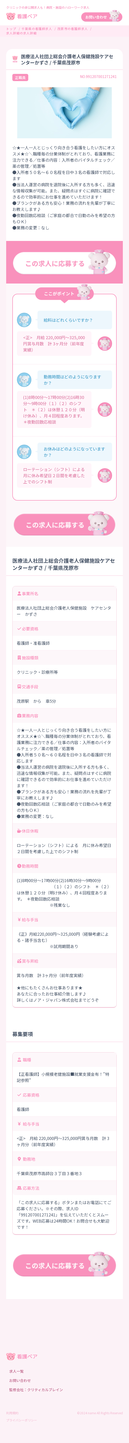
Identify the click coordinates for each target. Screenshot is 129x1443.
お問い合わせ (20, 1380)
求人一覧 (16, 1371)
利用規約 (12, 1413)
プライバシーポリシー (21, 1420)
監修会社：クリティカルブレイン (36, 1389)
